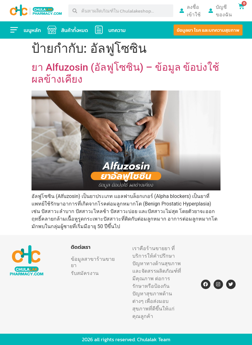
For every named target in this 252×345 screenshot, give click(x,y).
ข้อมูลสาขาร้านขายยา (93, 262)
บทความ (117, 30)
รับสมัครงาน (85, 273)
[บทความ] (99, 30)
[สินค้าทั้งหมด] (52, 30)
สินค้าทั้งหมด (74, 30)
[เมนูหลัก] (14, 30)
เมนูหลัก (32, 30)
